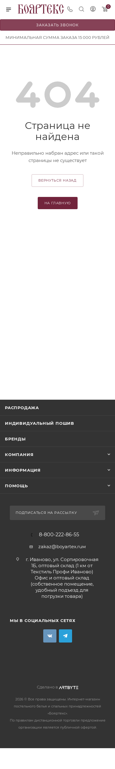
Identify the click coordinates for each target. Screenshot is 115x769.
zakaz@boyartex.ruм (62, 546)
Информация (23, 470)
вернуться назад (57, 180)
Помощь (16, 485)
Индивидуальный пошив (39, 423)
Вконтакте (49, 636)
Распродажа (22, 407)
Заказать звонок (57, 25)
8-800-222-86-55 (59, 534)
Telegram (65, 636)
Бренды (15, 438)
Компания (19, 454)
